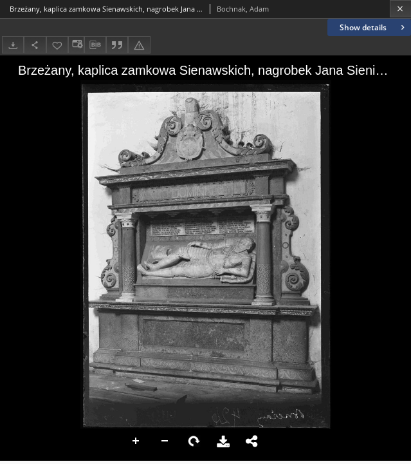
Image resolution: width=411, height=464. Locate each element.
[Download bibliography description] (95, 45)
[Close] (400, 8)
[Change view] (76, 44)
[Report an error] (139, 44)
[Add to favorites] (57, 44)
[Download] (13, 44)
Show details (373, 27)
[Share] (35, 44)
